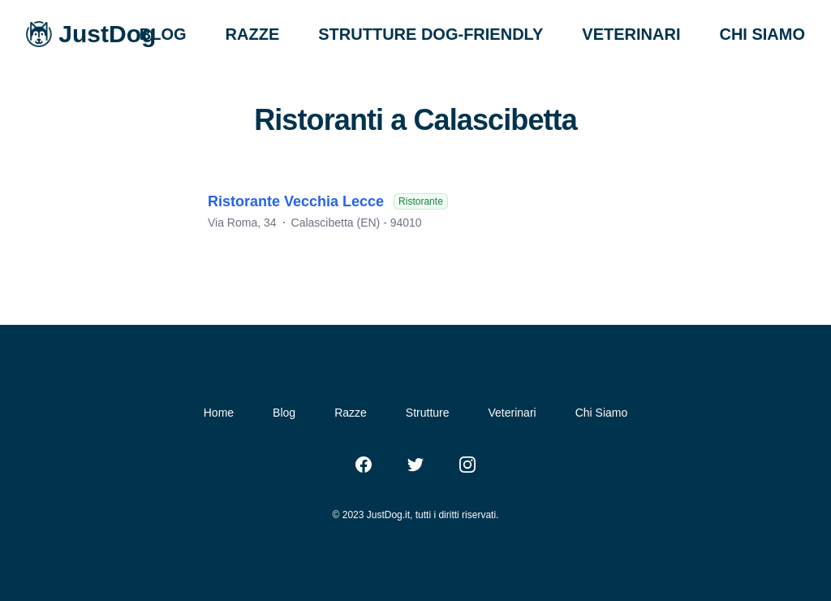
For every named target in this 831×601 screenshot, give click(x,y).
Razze (350, 412)
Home (219, 412)
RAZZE (253, 34)
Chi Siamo (601, 412)
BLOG (163, 34)
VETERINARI (631, 34)
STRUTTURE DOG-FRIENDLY (430, 34)
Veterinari (512, 412)
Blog (284, 412)
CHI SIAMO (762, 34)
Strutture (428, 412)
